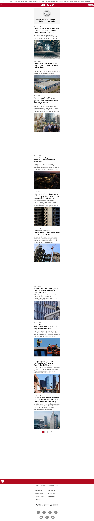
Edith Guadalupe (67, 1)
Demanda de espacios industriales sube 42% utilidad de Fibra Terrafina (47, 232)
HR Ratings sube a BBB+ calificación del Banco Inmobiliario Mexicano (44, 363)
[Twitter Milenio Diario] (44, 512)
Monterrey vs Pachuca (58, 1)
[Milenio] (47, 5)
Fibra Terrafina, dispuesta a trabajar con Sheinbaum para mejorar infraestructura (46, 196)
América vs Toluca (13, 1)
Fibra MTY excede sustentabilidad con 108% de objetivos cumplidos (46, 327)
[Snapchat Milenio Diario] (53, 517)
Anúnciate (38, 499)
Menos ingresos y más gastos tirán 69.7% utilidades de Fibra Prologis (46, 290)
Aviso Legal (52, 496)
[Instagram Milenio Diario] (50, 512)
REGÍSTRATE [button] (90, 5)
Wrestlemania (81, 1)
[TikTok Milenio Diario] (47, 517)
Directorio (52, 490)
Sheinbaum (74, 1)
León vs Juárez (48, 1)
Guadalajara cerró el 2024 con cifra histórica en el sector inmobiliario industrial (46, 30)
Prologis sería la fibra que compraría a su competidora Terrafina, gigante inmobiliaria (46, 101)
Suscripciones (39, 496)
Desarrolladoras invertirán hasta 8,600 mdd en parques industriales (46, 65)
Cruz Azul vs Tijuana (22, 1)
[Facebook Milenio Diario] (38, 512)
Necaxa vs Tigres (40, 1)
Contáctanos (39, 493)
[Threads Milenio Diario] (56, 512)
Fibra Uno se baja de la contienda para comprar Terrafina (44, 160)
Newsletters (39, 490)
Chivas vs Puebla (32, 1)
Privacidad (52, 493)
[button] (1, 5)
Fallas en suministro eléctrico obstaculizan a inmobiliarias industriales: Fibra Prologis (46, 399)
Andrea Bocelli (88, 1)
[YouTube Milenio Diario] (41, 517)
